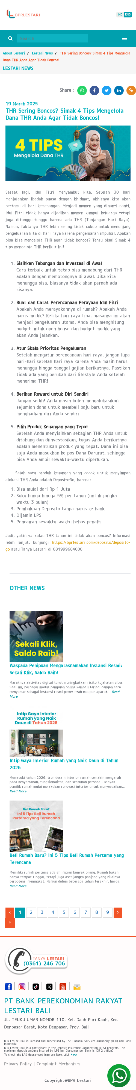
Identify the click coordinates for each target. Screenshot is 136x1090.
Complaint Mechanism (58, 1063)
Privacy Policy (18, 1063)
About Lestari (14, 53)
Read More (18, 791)
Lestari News (42, 53)
